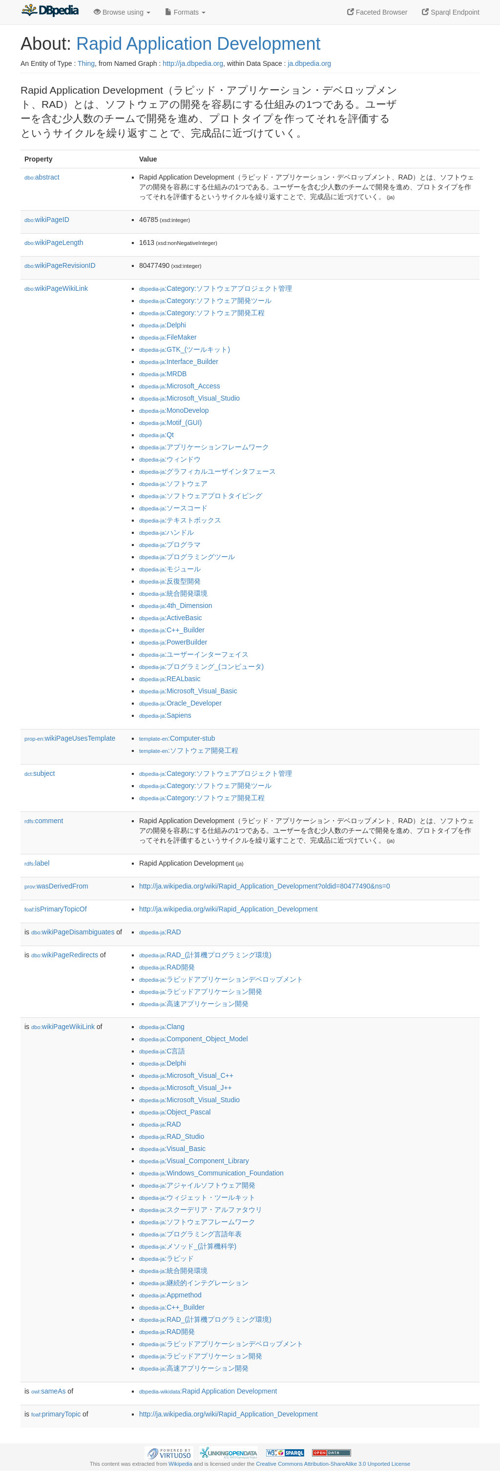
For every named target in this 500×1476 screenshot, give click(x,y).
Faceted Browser (377, 12)
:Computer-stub (177, 738)
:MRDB (163, 374)
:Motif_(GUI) (170, 422)
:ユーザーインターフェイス (194, 654)
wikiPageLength (53, 242)
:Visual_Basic (172, 1148)
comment (43, 821)
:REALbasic (169, 679)
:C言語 (162, 1051)
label (36, 863)
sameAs (48, 1391)
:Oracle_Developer (180, 703)
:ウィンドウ (170, 459)
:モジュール (170, 569)
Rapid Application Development (198, 44)
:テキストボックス (180, 520)
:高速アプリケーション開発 (194, 1004)
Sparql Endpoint (450, 12)
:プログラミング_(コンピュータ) (201, 666)
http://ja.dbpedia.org (193, 63)
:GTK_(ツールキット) (184, 349)
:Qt (156, 435)
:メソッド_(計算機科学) (187, 1246)
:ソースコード (173, 508)
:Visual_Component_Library (194, 1161)
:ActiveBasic (170, 618)
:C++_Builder (172, 630)
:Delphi (162, 325)
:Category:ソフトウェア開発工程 (202, 313)
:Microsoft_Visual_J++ (185, 1088)
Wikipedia (180, 1464)
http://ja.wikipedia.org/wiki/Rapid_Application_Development (228, 909)
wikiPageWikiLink (56, 288)
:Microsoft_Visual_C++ (186, 1075)
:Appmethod (170, 1295)
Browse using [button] (122, 12)
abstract (42, 177)
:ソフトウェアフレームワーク (197, 1222)
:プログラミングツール (187, 557)
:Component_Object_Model (193, 1039)
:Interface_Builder (178, 361)
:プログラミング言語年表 (190, 1234)
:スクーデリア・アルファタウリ (200, 1209)
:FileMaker (168, 337)
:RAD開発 (167, 967)
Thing (86, 63)
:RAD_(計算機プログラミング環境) (205, 955)
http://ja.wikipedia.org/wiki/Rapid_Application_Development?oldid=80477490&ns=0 (264, 886)
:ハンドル (166, 532)
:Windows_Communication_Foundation (211, 1173)
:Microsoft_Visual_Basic (188, 691)
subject (39, 773)
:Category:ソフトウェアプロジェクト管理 (215, 288)
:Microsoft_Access (179, 386)
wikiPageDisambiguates (72, 932)
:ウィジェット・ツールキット (197, 1197)
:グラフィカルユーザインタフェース (207, 471)
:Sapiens (165, 715)
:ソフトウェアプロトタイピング (200, 496)
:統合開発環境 (173, 593)
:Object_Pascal (174, 1112)
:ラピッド (166, 1258)
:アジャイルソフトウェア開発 (197, 1185)
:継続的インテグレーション (194, 1283)
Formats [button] (185, 12)
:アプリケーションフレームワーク (204, 447)
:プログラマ (170, 544)
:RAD (160, 932)
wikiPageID (46, 219)
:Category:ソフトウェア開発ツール (205, 300)
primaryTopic (56, 1414)
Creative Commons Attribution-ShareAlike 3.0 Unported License (333, 1464)
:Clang (162, 1027)
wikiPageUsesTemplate (69, 738)
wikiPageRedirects (64, 955)
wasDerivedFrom (56, 886)
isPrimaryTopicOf (55, 909)
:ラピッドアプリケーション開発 (200, 991)
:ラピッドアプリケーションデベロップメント (221, 979)
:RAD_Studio (171, 1136)
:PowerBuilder (173, 642)
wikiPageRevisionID (60, 265)
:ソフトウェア (173, 483)
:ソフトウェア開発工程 (188, 750)
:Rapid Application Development (208, 1391)
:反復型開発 (170, 581)
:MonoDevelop (174, 410)
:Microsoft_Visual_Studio (189, 398)
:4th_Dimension (175, 605)
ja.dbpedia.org (309, 63)
